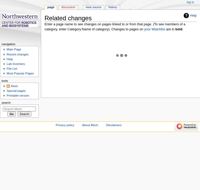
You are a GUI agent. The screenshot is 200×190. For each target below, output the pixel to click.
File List (12, 68)
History (112, 7)
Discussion (68, 7)
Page (50, 7)
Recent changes (17, 54)
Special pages (16, 90)
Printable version (18, 95)
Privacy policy (65, 125)
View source (93, 7)
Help (193, 15)
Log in (190, 2)
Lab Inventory (16, 63)
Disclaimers (114, 125)
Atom (14, 86)
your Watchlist (154, 29)
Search (6, 102)
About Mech (90, 125)
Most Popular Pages (20, 73)
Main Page (14, 49)
